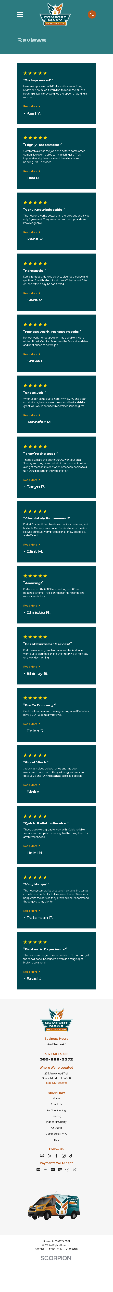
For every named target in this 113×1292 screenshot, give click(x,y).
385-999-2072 (56, 1059)
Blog (56, 1139)
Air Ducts (56, 1128)
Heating (56, 1116)
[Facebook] (56, 1156)
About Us (56, 1104)
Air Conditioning (56, 1110)
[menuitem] (39, 1248)
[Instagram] (63, 1156)
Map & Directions (56, 1083)
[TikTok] (71, 1156)
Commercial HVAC (56, 1133)
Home (56, 1098)
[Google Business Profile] (42, 1156)
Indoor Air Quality (56, 1122)
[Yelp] (49, 1156)
